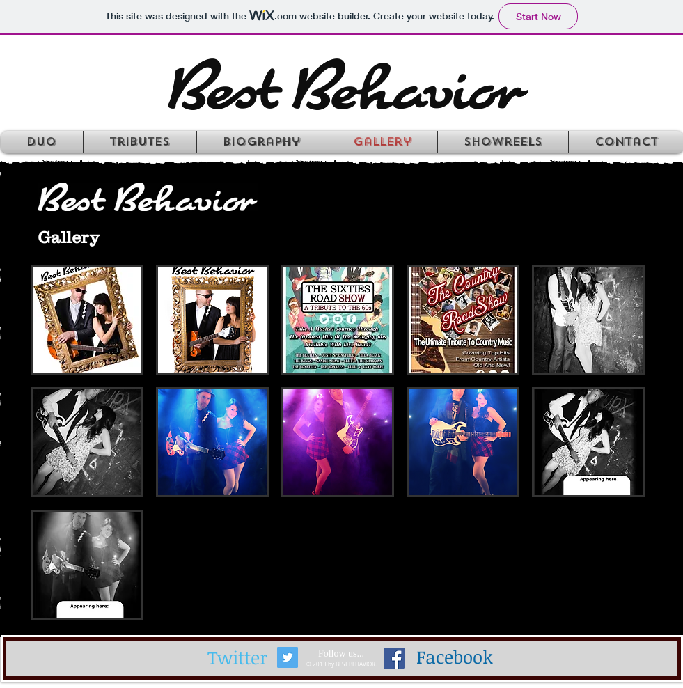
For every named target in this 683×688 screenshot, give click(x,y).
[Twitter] (237, 658)
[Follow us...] (341, 653)
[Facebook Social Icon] (394, 658)
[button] (87, 320)
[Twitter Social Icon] (287, 657)
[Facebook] (455, 657)
